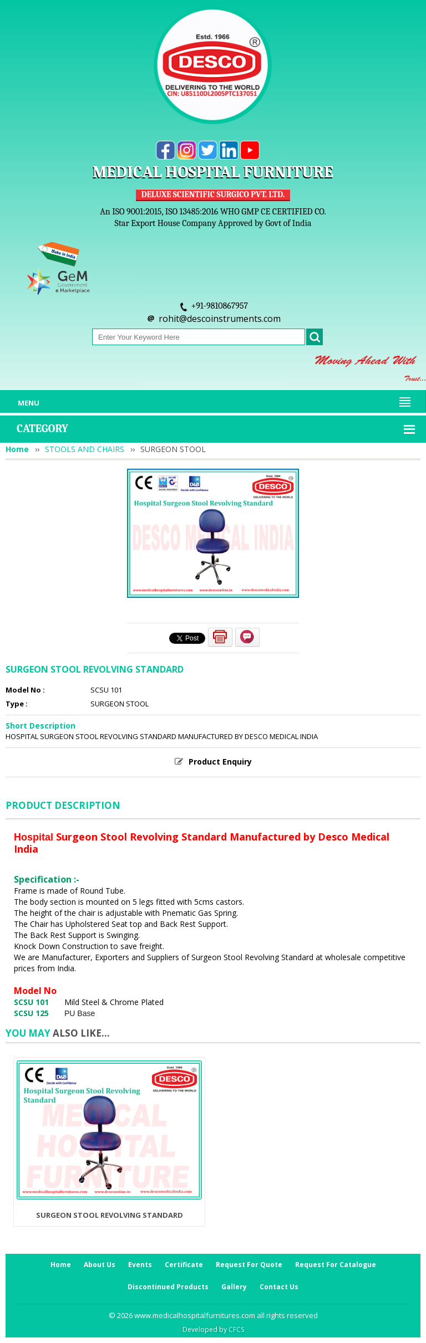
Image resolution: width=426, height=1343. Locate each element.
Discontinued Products (168, 1286)
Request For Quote (249, 1264)
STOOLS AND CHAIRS (84, 449)
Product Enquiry (220, 761)
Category (42, 428)
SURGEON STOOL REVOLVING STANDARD (109, 1215)
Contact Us (279, 1286)
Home (17, 449)
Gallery (234, 1286)
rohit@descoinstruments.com (220, 318)
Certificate (184, 1264)
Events (140, 1264)
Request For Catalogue (335, 1264)
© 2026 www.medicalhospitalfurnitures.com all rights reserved (213, 1315)
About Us (99, 1264)
